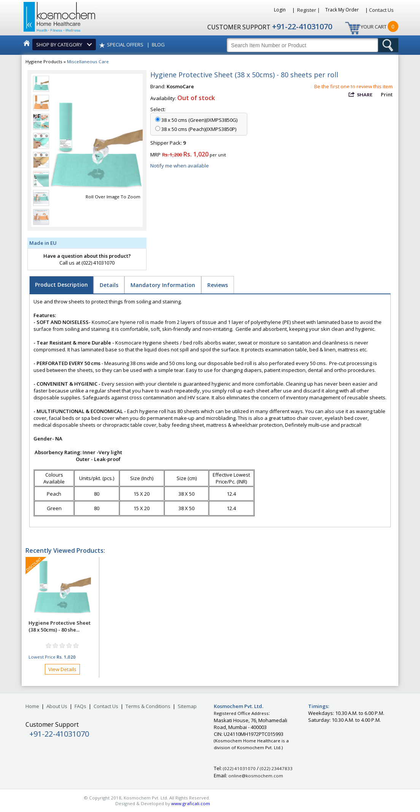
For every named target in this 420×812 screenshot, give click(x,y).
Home (32, 706)
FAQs (80, 706)
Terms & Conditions (148, 706)
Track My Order (342, 9)
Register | (308, 9)
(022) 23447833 (276, 768)
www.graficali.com (190, 803)
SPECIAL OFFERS (125, 44)
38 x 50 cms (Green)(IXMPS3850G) (199, 119)
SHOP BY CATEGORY (60, 44)
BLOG (158, 44)
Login (280, 9)
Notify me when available (179, 165)
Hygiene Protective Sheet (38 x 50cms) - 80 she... (60, 626)
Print (387, 94)
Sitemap (187, 706)
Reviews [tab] (217, 285)
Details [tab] (109, 285)
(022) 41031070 (239, 768)
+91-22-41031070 (302, 26)
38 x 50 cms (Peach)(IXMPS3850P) (198, 129)
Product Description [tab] (61, 284)
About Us (56, 706)
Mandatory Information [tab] (162, 285)
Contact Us (381, 9)
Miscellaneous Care (88, 61)
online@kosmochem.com (255, 775)
